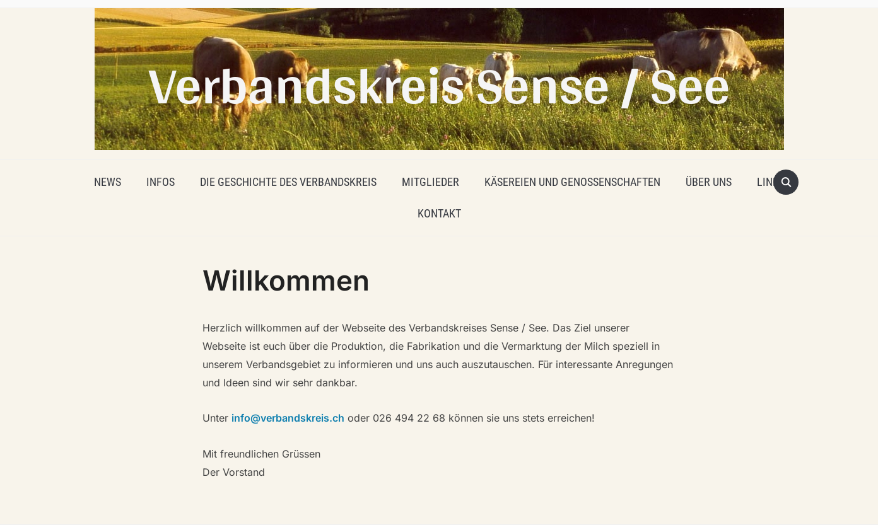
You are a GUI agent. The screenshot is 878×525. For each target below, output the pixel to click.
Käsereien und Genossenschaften (572, 181)
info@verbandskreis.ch (287, 418)
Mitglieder (430, 181)
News (107, 181)
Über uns (709, 181)
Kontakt (439, 213)
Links (771, 181)
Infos (160, 181)
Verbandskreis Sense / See (439, 83)
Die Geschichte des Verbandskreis (288, 181)
